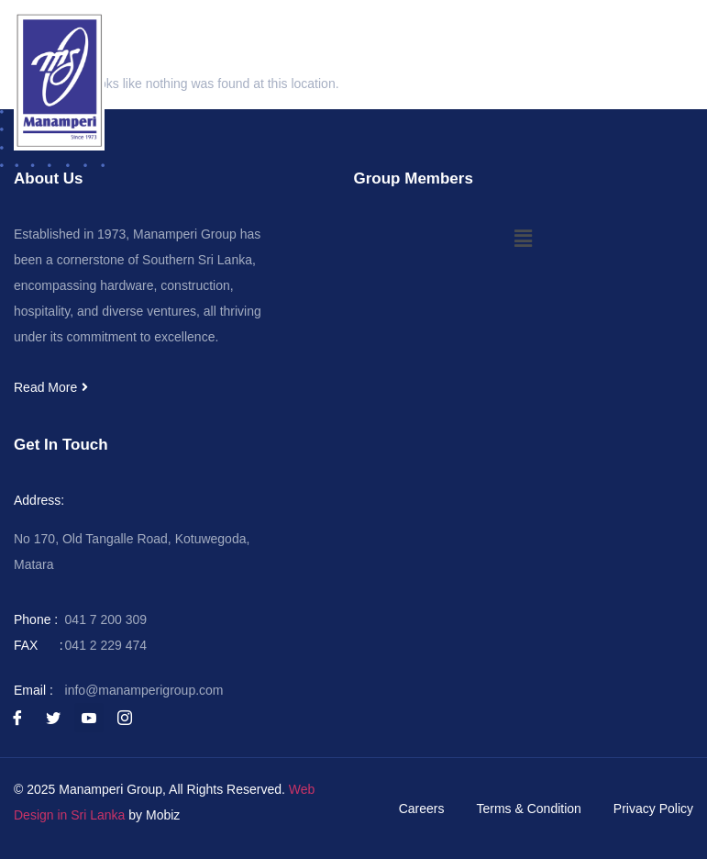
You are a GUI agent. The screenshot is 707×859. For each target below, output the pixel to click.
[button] (684, 33)
